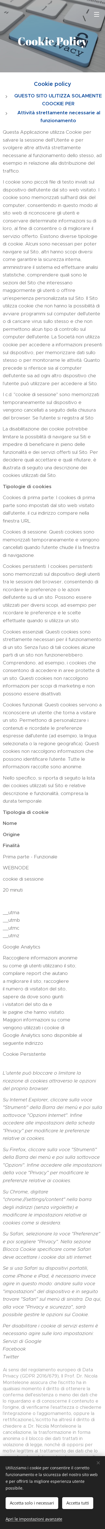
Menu (96, 14)
